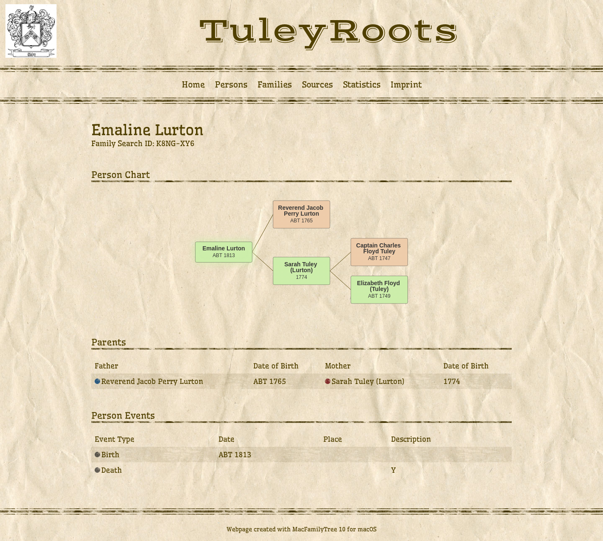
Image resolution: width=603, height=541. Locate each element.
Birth (107, 454)
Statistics (362, 85)
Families (275, 85)
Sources (317, 85)
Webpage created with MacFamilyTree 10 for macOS (301, 529)
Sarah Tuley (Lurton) (365, 381)
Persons (231, 85)
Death (108, 470)
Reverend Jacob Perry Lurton (149, 381)
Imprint (406, 85)
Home (193, 85)
